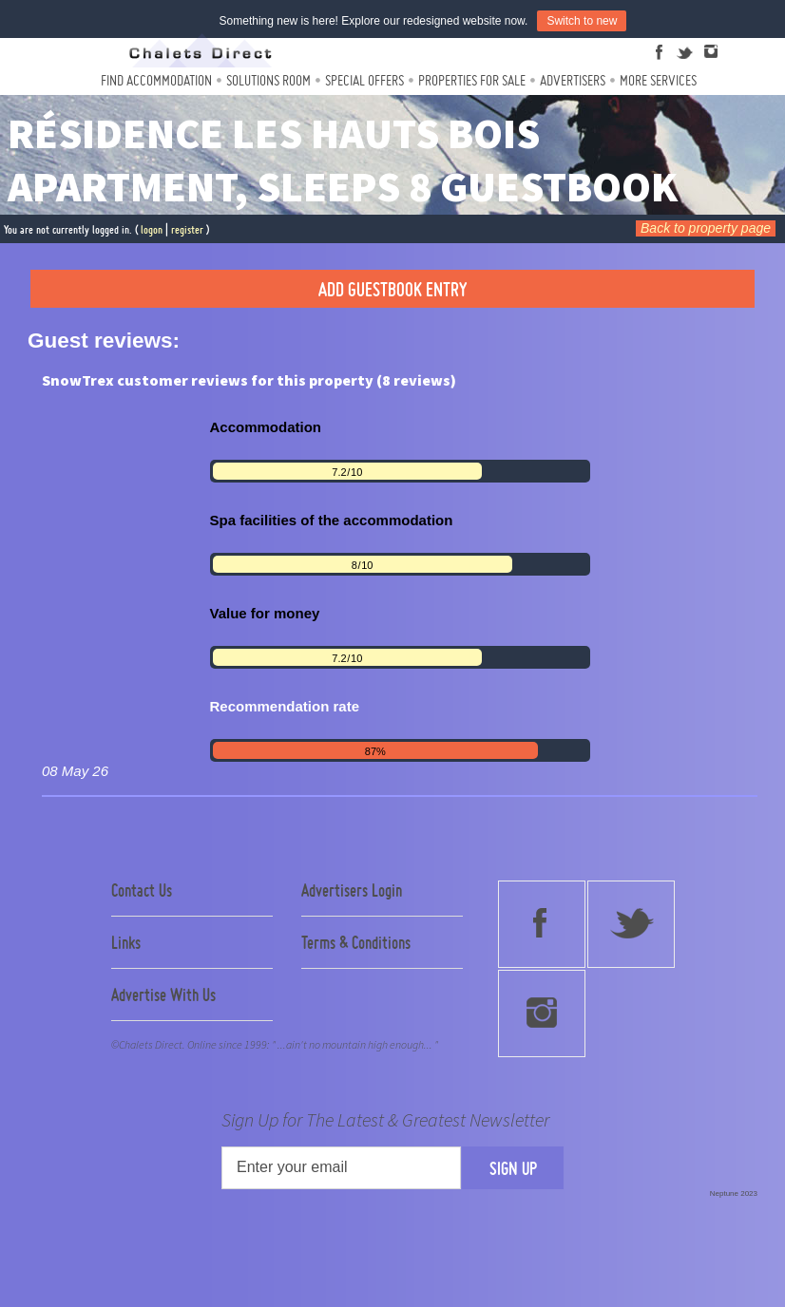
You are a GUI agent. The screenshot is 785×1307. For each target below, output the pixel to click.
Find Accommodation (156, 80)
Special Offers (364, 80)
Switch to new (581, 21)
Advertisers (572, 80)
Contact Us (141, 890)
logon (152, 229)
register (187, 229)
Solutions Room (268, 80)
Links (126, 942)
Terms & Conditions (356, 942)
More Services (658, 80)
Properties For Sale (472, 80)
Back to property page (706, 228)
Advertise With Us (163, 994)
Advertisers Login (351, 890)
